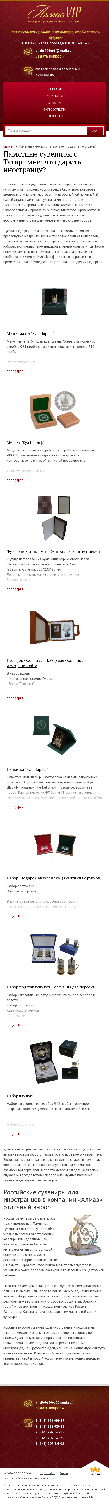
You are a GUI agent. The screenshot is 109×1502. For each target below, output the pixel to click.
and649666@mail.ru (53, 50)
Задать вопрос (48, 56)
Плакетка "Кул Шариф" (27, 769)
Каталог (55, 89)
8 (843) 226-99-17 (49, 1420)
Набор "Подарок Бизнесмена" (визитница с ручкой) (54, 878)
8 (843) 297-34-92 (49, 1443)
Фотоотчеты (54, 109)
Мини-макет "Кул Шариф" (30, 333)
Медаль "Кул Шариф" (26, 442)
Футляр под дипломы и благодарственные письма (53, 551)
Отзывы (54, 102)
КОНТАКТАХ (79, 43)
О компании (54, 96)
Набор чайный (20, 1096)
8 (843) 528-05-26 (49, 1426)
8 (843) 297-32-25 (49, 1438)
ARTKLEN (48, 1478)
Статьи (64, 1473)
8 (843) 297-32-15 (49, 1432)
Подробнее (15, 371)
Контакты (54, 116)
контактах (44, 74)
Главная (8, 146)
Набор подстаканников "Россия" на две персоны (51, 987)
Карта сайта (47, 1473)
